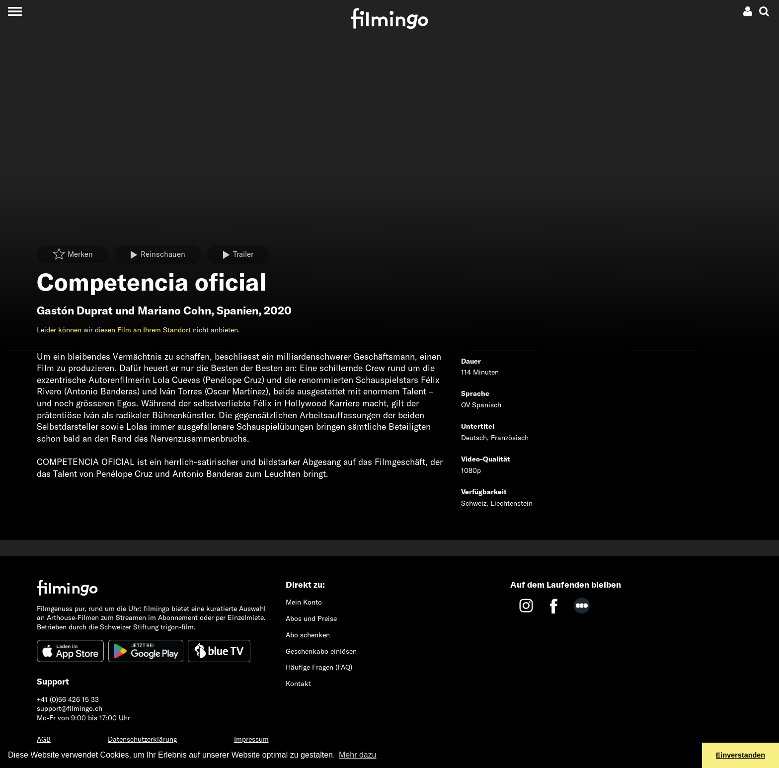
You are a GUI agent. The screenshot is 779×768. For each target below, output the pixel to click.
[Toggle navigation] (14, 11)
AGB (44, 739)
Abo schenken (308, 634)
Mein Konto (304, 602)
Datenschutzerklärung (142, 739)
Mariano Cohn (174, 310)
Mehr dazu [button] (358, 755)
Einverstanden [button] (740, 755)
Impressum (251, 739)
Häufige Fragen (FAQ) (319, 667)
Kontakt (298, 683)
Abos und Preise (311, 618)
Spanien (237, 310)
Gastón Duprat (75, 310)
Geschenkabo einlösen (321, 651)
